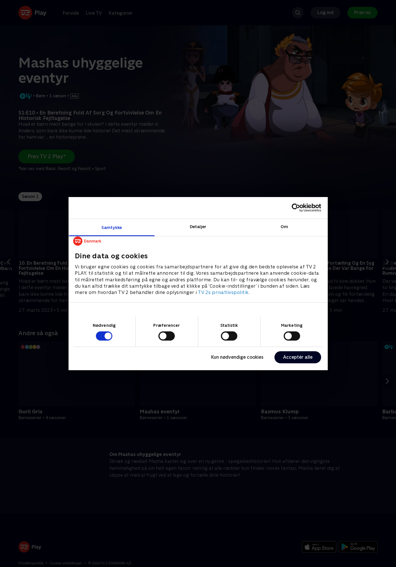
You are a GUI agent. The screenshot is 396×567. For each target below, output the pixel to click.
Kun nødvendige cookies (237, 357)
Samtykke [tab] (111, 227)
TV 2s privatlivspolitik (223, 292)
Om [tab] (284, 226)
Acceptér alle (297, 357)
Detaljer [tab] (198, 226)
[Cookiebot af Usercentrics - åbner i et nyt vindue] (296, 207)
